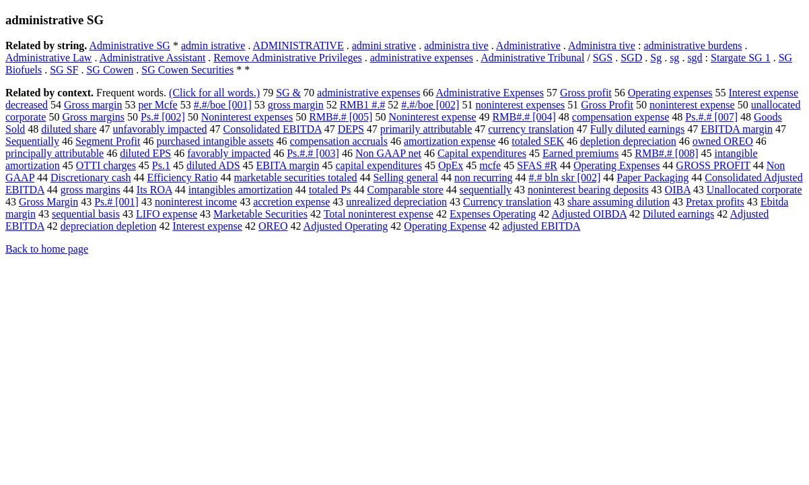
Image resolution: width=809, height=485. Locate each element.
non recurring (483, 177)
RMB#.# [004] (524, 117)
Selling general (406, 177)
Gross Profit (607, 104)
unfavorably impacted (160, 129)
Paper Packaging (653, 177)
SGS (602, 57)
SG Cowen (109, 69)
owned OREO (723, 141)
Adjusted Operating (346, 226)
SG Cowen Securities (187, 69)
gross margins (90, 189)
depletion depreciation (628, 141)
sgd (694, 57)
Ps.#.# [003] (313, 153)
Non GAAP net (388, 153)
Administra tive (601, 45)
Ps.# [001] (116, 201)
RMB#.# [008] (666, 153)
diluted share (68, 129)
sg (674, 57)
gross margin (296, 104)
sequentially (486, 189)
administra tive (456, 45)
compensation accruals (339, 141)
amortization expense (449, 141)
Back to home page (46, 249)
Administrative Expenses (489, 92)
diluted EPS (145, 153)
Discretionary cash (90, 177)
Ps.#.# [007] (711, 117)
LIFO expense (166, 214)
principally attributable (54, 153)
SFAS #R (537, 165)
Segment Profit (107, 141)
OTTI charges (106, 165)
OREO (273, 226)
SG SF (64, 69)
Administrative (528, 45)
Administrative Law (48, 57)
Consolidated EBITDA (272, 129)
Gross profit (586, 92)
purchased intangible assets (214, 141)
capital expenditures (379, 165)
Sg (656, 57)
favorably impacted (229, 153)
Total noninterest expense (378, 214)
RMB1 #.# (363, 104)
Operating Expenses (616, 165)
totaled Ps (330, 189)
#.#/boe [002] (430, 104)
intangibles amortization (240, 189)
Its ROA (154, 189)
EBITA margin (288, 165)
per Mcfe (157, 104)
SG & (288, 92)
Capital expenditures (481, 153)
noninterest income (196, 201)
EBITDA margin (737, 129)
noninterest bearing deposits (588, 189)
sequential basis (86, 214)
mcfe (490, 165)
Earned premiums (580, 153)
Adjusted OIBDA (589, 214)
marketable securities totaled (295, 177)
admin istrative (213, 45)
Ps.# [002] (163, 117)
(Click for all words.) (214, 92)
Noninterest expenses (247, 117)
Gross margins (93, 117)
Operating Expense (445, 226)
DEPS (351, 129)
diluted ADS (213, 165)
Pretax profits (715, 201)
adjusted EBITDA (542, 226)
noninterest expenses (520, 104)
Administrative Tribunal (532, 57)
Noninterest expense (432, 117)
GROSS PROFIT (713, 165)
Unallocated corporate (754, 189)
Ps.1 (161, 165)
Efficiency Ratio (182, 177)
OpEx (450, 165)
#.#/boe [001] (223, 104)
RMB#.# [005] (340, 117)
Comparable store (405, 189)
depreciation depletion (109, 226)
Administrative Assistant (153, 57)
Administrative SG (129, 45)
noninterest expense (692, 104)
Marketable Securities (260, 214)
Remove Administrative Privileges (287, 57)
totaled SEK (538, 141)
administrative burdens (692, 45)
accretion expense (291, 201)
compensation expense (620, 117)
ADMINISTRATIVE (298, 45)
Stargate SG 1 (741, 57)
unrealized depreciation (396, 201)
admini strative (384, 45)
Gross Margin (48, 201)
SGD (631, 57)
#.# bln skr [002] (565, 177)
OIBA (678, 189)
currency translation (531, 129)
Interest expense (207, 226)
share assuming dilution (618, 201)
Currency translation (507, 201)
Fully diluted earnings (637, 129)
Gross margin (93, 104)
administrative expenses (421, 57)
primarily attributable (426, 129)
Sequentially (32, 141)
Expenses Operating (493, 214)
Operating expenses (670, 92)
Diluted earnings (678, 214)
